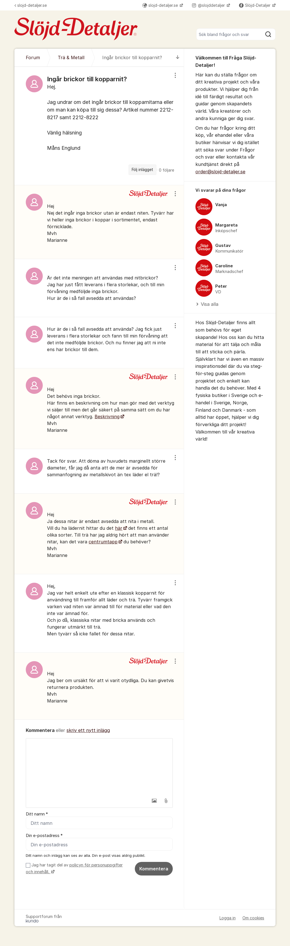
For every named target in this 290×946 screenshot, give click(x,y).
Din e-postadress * (44, 835)
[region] (99, 126)
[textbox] (99, 766)
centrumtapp (103, 541)
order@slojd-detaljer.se (220, 171)
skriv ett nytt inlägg (88, 730)
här (118, 528)
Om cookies (253, 917)
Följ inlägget (142, 169)
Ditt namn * (37, 814)
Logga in (227, 917)
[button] (154, 800)
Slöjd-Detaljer (255, 5)
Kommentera (153, 869)
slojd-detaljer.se (30, 5)
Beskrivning (107, 416)
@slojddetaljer (209, 5)
